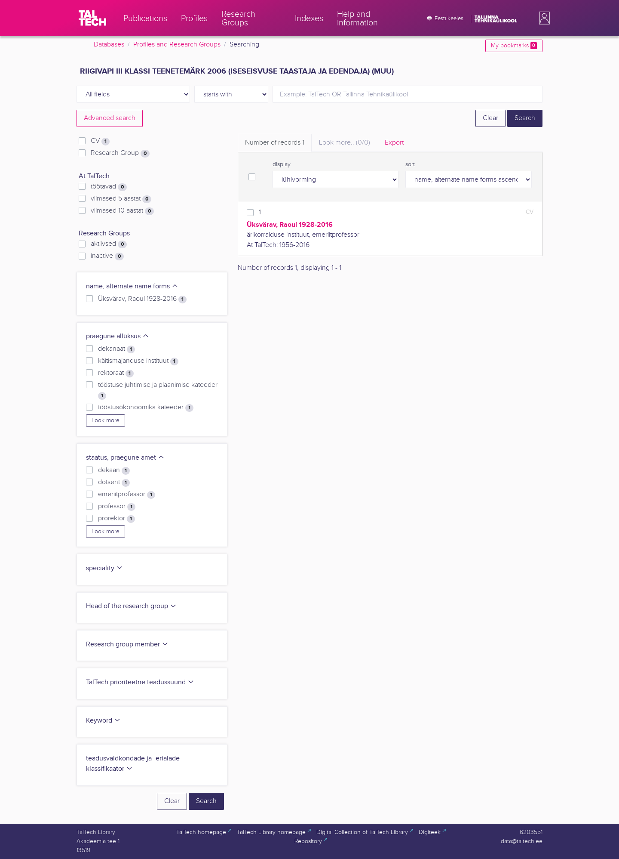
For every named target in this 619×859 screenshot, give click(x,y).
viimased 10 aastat (122, 211)
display (282, 164)
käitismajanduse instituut (138, 361)
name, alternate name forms (132, 286)
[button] (542, 18)
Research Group (120, 153)
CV (100, 141)
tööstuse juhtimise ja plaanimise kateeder (158, 390)
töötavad (109, 186)
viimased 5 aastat (121, 199)
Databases (109, 44)
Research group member (127, 644)
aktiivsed (109, 244)
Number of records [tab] (274, 143)
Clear (490, 118)
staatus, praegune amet (125, 458)
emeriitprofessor (126, 494)
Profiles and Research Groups (177, 44)
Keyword (103, 721)
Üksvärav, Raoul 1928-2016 (142, 299)
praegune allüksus (117, 336)
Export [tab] (394, 143)
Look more (106, 420)
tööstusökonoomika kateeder (145, 407)
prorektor (116, 518)
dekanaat (116, 349)
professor (116, 506)
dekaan (114, 470)
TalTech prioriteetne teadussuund (140, 682)
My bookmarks (514, 45)
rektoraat (116, 373)
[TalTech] (92, 18)
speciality (104, 568)
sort (410, 164)
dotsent (114, 482)
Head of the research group (131, 606)
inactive (107, 256)
